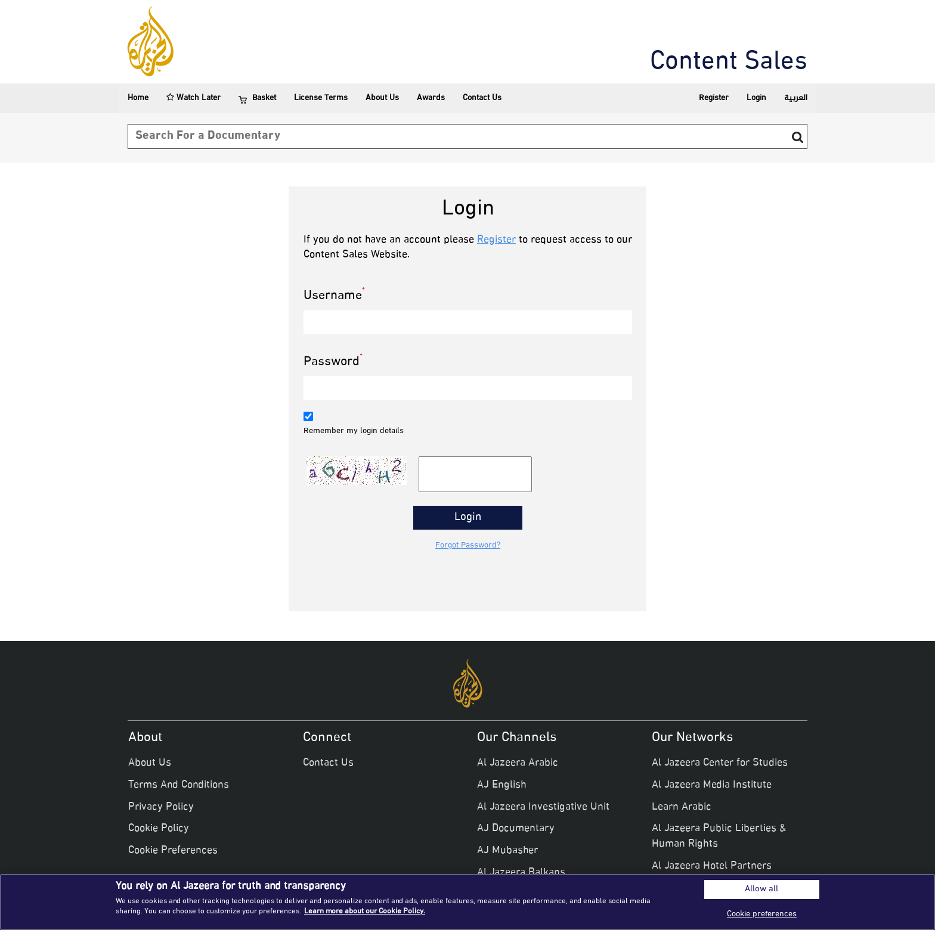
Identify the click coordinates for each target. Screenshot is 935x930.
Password (333, 362)
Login (756, 98)
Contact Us (482, 98)
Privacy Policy (161, 807)
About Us (382, 98)
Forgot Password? (467, 545)
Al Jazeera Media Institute (712, 785)
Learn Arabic (681, 807)
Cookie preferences (762, 914)
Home (138, 98)
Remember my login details (354, 431)
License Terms (321, 98)
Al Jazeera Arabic (517, 763)
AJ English (502, 785)
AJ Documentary (516, 829)
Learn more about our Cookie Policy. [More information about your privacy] (364, 911)
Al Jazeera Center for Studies (720, 763)
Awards (431, 98)
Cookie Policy (158, 829)
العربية (795, 98)
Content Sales (728, 62)
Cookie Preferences (173, 851)
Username (334, 296)
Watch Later (193, 98)
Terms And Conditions (178, 785)
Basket (257, 98)
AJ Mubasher (507, 851)
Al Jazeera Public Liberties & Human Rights (719, 836)
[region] (467, 902)
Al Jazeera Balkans (521, 873)
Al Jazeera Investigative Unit (543, 807)
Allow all (761, 889)
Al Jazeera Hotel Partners (712, 866)
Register (714, 98)
